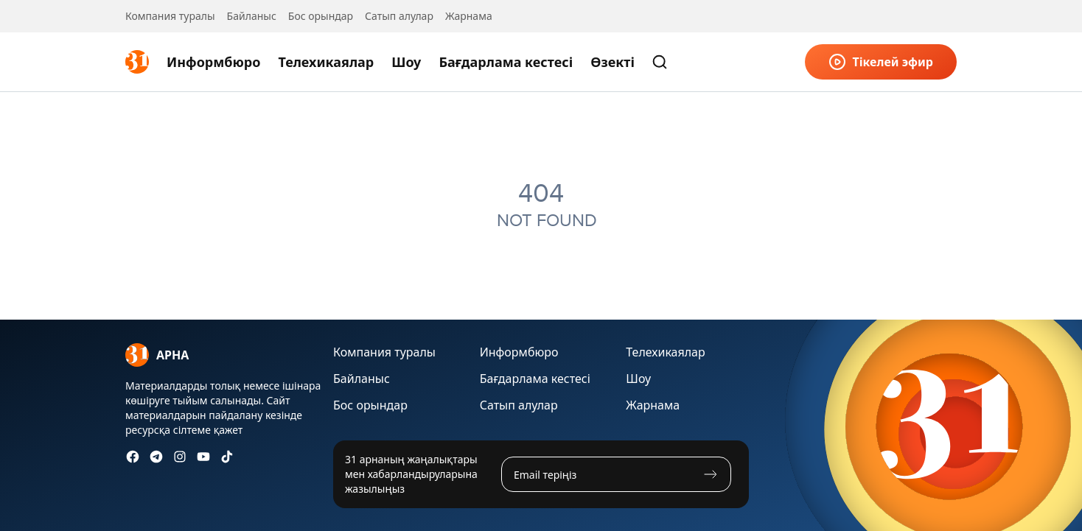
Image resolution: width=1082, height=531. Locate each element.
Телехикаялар (326, 62)
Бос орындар (320, 16)
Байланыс (251, 16)
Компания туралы (170, 16)
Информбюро (213, 62)
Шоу (406, 62)
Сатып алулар (399, 16)
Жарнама (468, 16)
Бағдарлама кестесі (506, 62)
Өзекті (612, 62)
